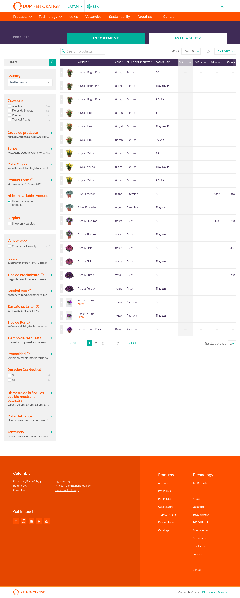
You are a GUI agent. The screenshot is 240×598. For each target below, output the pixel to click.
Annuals (163, 483)
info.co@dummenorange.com (73, 485)
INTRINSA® (200, 483)
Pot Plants (164, 490)
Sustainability (201, 514)
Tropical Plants (167, 514)
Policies (197, 554)
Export (226, 51)
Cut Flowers (165, 506)
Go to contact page (67, 490)
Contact (197, 569)
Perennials (164, 498)
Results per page (215, 343)
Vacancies (199, 506)
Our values (199, 538)
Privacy (222, 592)
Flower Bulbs (166, 522)
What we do (200, 530)
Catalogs (163, 530)
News (196, 498)
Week (176, 51)
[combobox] (30, 82)
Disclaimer (208, 592)
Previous (72, 343)
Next (133, 343)
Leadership (199, 546)
